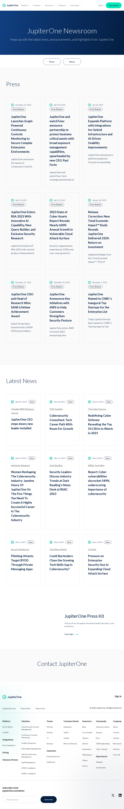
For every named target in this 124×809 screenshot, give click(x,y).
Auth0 (66, 732)
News (72, 61)
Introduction (101, 768)
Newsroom (117, 744)
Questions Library (103, 727)
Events (85, 766)
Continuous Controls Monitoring (29, 736)
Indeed (66, 738)
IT (48, 738)
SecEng (49, 732)
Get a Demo (114, 5)
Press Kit (116, 755)
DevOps (50, 744)
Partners (116, 749)
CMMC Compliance (28, 774)
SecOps (50, 727)
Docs (98, 738)
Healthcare (51, 762)
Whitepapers (87, 755)
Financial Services (53, 756)
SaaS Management (28, 762)
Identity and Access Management (29, 755)
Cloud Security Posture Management (30, 728)
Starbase (99, 762)
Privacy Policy (26, 708)
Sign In (100, 5)
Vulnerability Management (31, 749)
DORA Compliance (28, 768)
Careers (116, 738)
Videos (85, 760)
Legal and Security (9, 708)
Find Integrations (9, 745)
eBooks (85, 744)
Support (99, 732)
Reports (85, 738)
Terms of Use (40, 708)
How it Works (7, 727)
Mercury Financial (70, 744)
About (115, 727)
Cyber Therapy (101, 749)
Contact (116, 732)
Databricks (68, 727)
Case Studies (87, 732)
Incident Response (28, 743)
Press (51, 61)
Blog (84, 727)
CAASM (5, 732)
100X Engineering (102, 744)
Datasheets (86, 749)
